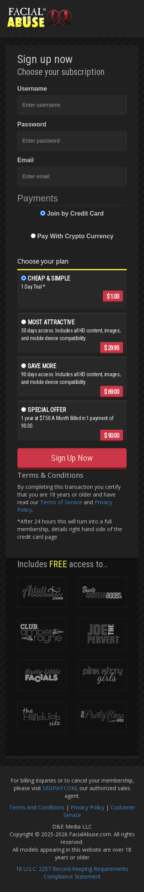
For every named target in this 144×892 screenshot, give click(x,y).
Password (31, 124)
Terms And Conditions (37, 807)
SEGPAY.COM (59, 788)
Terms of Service (61, 502)
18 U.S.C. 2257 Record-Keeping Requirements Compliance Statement (72, 872)
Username (32, 88)
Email (25, 160)
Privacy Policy (87, 807)
